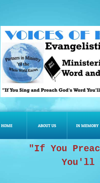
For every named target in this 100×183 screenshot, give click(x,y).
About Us (47, 125)
